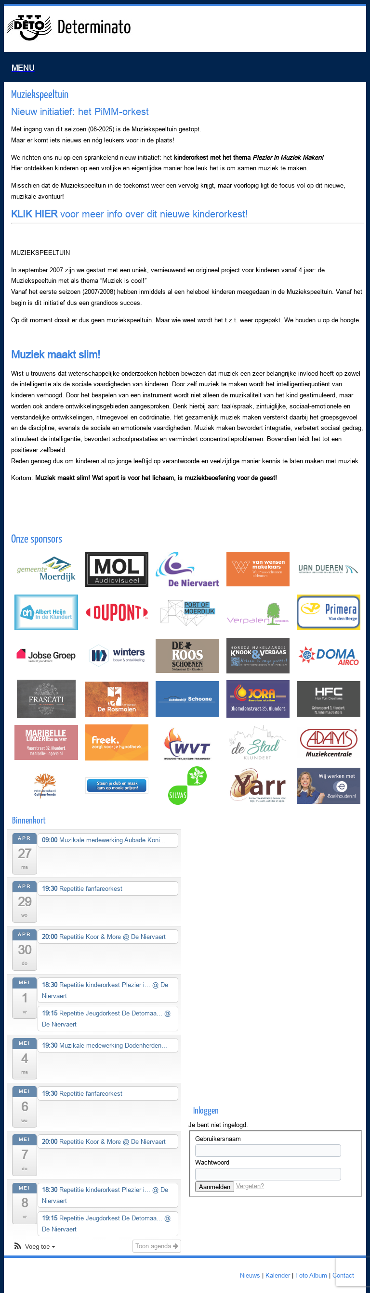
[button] (34, 1247)
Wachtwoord (212, 1162)
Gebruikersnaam (218, 1138)
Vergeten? (250, 1186)
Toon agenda (156, 1246)
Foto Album (311, 1275)
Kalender (277, 1275)
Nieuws (250, 1275)
